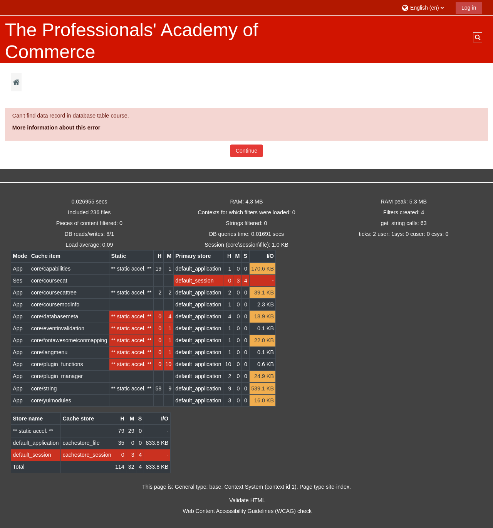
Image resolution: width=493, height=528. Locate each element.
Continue (246, 151)
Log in (468, 8)
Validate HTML (247, 500)
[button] (426, 7)
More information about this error (56, 127)
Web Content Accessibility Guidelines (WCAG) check (247, 511)
